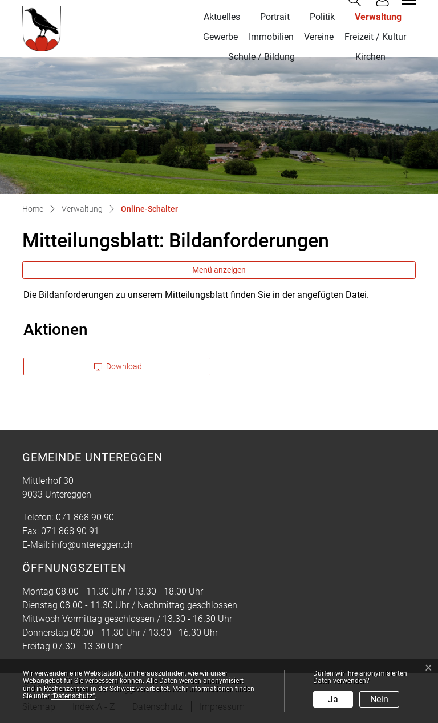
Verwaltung (378, 16)
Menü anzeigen (219, 269)
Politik (322, 16)
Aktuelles (222, 16)
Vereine (319, 36)
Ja (333, 699)
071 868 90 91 (70, 531)
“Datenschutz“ (73, 696)
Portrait (275, 16)
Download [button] (118, 366)
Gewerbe (220, 36)
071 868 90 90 (85, 517)
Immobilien (271, 36)
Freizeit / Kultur (375, 36)
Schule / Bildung (261, 56)
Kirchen (370, 56)
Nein (379, 699)
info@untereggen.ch (92, 544)
